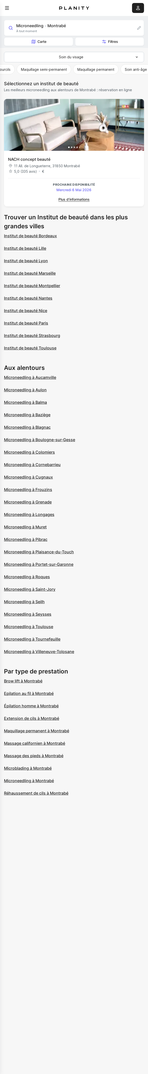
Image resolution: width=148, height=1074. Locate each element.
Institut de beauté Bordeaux (30, 235)
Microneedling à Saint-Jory (29, 589)
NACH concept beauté (29, 159)
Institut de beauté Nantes (28, 298)
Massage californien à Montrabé (34, 743)
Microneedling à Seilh (24, 601)
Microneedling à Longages (29, 514)
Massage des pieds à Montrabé (33, 755)
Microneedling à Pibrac (25, 539)
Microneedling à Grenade (28, 501)
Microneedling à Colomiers (29, 452)
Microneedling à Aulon (25, 389)
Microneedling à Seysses (27, 614)
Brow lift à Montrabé (23, 680)
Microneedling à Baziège (27, 414)
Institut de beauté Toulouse (30, 347)
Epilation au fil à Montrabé (29, 693)
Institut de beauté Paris (26, 323)
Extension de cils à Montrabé (31, 718)
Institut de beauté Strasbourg (32, 335)
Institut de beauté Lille (25, 248)
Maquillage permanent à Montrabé (36, 730)
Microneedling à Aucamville (30, 377)
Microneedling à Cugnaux (28, 477)
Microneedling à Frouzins (28, 489)
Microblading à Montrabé (28, 768)
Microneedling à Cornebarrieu (32, 464)
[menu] (7, 8)
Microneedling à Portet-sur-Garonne (38, 564)
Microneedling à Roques (27, 576)
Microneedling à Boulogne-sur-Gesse (39, 439)
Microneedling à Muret (25, 526)
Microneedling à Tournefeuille (32, 639)
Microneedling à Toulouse (28, 626)
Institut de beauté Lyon (26, 260)
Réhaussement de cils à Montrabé (36, 793)
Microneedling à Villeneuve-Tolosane (39, 651)
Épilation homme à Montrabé (31, 705)
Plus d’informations (74, 199)
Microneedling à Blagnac (27, 427)
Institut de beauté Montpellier (32, 285)
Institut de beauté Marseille (30, 273)
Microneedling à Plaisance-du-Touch (39, 551)
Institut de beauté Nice (25, 310)
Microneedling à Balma (25, 402)
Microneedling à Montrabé (29, 780)
